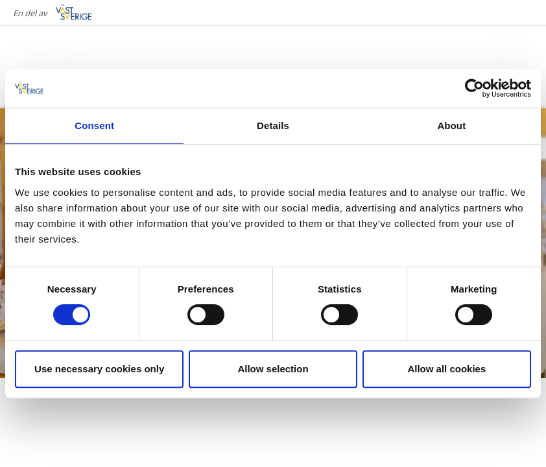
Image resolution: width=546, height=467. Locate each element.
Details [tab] (273, 125)
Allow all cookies (446, 368)
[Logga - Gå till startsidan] (64, 52)
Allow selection (272, 368)
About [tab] (451, 125)
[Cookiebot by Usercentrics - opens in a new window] (474, 88)
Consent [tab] (94, 125)
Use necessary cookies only (99, 368)
